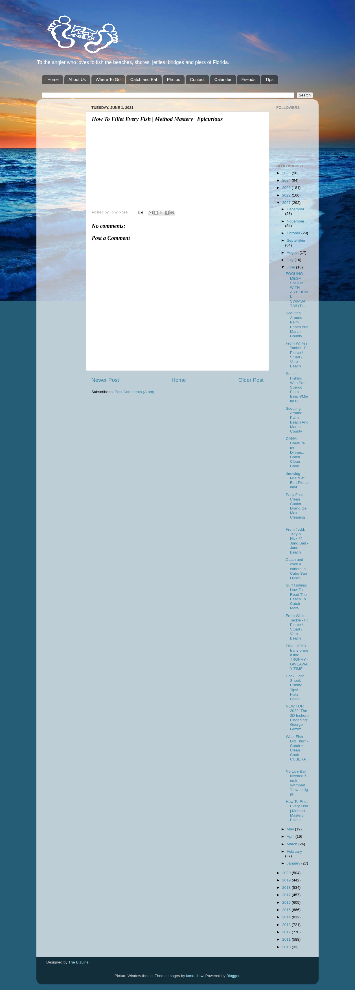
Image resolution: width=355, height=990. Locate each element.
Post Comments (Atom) (134, 392)
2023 (287, 188)
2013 (287, 925)
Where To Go (108, 79)
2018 (287, 887)
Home (53, 79)
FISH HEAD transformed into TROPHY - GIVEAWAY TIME (297, 657)
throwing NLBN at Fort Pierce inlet (297, 480)
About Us (77, 79)
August (293, 252)
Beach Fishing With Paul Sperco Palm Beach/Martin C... (297, 387)
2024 (287, 180)
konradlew (194, 976)
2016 (287, 902)
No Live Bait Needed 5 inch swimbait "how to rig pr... (297, 782)
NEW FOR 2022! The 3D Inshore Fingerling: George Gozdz (297, 717)
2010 (287, 947)
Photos (173, 79)
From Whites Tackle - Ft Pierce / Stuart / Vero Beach (297, 354)
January (294, 863)
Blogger (233, 976)
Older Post (251, 380)
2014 (287, 917)
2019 (287, 880)
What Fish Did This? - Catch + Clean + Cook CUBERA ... (297, 750)
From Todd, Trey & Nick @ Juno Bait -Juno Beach (297, 540)
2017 (287, 895)
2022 (287, 195)
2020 (287, 873)
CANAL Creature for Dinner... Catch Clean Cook (295, 452)
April (291, 836)
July (291, 260)
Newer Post (105, 380)
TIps (269, 79)
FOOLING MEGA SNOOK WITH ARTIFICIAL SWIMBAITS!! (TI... (297, 290)
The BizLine (79, 962)
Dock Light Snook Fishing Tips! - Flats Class (295, 687)
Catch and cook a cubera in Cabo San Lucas (296, 568)
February (294, 851)
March (292, 844)
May (291, 829)
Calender (223, 79)
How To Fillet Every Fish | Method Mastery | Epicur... (297, 810)
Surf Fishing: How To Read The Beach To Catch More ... (296, 596)
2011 (287, 939)
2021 (287, 202)
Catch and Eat (143, 79)
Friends (248, 79)
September (296, 240)
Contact (197, 79)
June (291, 267)
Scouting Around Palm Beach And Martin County (297, 324)
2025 (287, 173)
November (295, 221)
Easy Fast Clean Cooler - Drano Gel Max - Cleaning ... (297, 508)
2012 (287, 932)
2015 (287, 910)
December (295, 209)
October (294, 233)
